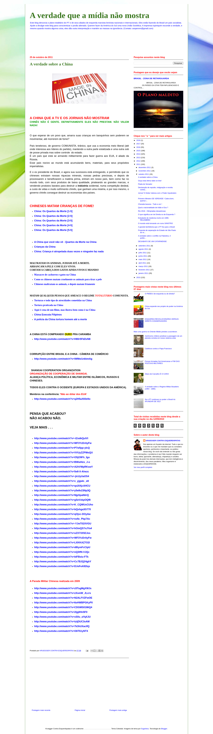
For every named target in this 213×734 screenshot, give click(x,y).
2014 (138, 154)
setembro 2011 (145, 246)
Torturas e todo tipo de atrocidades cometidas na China (63, 300)
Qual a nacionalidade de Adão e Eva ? (153, 208)
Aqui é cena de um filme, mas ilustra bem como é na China (64, 310)
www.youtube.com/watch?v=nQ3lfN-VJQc (65, 552)
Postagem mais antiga (118, 710)
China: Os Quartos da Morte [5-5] (53, 230)
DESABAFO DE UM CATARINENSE (152, 241)
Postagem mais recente (41, 710)
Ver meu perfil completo (143, 467)
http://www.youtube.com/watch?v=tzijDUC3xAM (62, 621)
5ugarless (145, 729)
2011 (138, 164)
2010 (138, 277)
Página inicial (80, 710)
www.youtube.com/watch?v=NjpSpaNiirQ (65, 495)
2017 (138, 144)
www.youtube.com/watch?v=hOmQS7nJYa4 (66, 528)
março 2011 (143, 266)
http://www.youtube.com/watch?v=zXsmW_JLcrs (62, 593)
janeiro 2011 (144, 273)
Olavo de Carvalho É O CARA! (157, 374)
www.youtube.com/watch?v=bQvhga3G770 (66, 509)
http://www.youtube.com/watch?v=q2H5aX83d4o (62, 399)
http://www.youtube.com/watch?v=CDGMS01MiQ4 (63, 607)
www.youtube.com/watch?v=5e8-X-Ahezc (65, 471)
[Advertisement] (79, 682)
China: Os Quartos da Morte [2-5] (53, 216)
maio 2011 (143, 259)
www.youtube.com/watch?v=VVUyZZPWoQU (67, 452)
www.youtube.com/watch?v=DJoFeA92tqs (65, 566)
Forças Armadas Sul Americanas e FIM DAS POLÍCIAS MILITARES (162, 362)
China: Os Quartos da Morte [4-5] (53, 225)
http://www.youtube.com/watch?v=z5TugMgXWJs (63, 588)
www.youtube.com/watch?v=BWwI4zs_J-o (65, 462)
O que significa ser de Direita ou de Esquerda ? (156, 214)
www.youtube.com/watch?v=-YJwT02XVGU (66, 523)
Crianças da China (45, 246)
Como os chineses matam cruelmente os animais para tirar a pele (68, 279)
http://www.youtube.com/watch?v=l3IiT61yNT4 (61, 631)
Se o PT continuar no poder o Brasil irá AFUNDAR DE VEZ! (160, 400)
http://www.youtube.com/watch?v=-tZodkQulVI (61, 438)
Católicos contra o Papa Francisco (158, 349)
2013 (138, 158)
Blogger (164, 729)
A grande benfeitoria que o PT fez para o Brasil (156, 227)
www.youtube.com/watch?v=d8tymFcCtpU (65, 547)
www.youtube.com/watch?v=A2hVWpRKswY (67, 466)
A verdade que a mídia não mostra (89, 15)
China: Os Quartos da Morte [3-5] (53, 220)
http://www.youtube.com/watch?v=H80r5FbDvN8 (62, 339)
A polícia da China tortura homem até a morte (60, 319)
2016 (138, 147)
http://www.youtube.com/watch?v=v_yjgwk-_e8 (61, 481)
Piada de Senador (145, 184)
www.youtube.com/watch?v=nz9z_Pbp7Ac (65, 518)
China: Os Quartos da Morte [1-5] (53, 211)
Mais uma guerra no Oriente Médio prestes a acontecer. (155, 332)
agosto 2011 (144, 249)
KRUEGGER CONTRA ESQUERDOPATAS (163, 441)
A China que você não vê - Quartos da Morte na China (65, 242)
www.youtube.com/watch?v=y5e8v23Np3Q (65, 490)
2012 (138, 161)
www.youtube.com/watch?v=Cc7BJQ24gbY (66, 561)
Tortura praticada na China (48, 305)
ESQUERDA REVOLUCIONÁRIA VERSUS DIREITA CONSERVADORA (162, 320)
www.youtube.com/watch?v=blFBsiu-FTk (64, 556)
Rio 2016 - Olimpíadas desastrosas (152, 211)
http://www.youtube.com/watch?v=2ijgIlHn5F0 (60, 612)
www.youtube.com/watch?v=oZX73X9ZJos (65, 533)
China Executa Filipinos (48, 314)
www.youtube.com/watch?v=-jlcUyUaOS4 (65, 476)
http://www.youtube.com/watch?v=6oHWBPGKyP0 (63, 602)
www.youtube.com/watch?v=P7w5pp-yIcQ (65, 447)
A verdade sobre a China (147, 177)
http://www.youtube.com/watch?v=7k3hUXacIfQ (62, 626)
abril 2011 (143, 263)
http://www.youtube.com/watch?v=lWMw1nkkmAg (63, 358)
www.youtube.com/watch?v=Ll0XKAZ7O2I (65, 542)
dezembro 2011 (145, 167)
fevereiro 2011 (144, 270)
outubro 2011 (144, 174)
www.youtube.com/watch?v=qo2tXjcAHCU (65, 485)
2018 (138, 140)
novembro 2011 (145, 171)
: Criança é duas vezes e (69, 251)
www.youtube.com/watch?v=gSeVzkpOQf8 (65, 500)
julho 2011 (143, 253)
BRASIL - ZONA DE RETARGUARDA (151, 78)
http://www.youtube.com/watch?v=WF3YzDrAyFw (63, 443)
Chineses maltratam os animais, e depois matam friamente (64, 284)
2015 (138, 151)
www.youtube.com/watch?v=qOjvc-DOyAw (66, 514)
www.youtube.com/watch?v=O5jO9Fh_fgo (65, 457)
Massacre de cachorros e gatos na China (55, 274)
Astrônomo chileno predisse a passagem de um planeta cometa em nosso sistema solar (163, 337)
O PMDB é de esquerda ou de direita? (160, 294)
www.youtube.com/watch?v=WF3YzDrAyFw (66, 537)
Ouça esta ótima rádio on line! (150, 181)
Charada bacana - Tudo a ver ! (150, 204)
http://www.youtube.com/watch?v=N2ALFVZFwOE (63, 597)
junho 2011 (143, 256)
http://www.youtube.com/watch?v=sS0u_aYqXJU (62, 616)
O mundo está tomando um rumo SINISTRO (155, 223)
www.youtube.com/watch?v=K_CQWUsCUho (67, 504)
